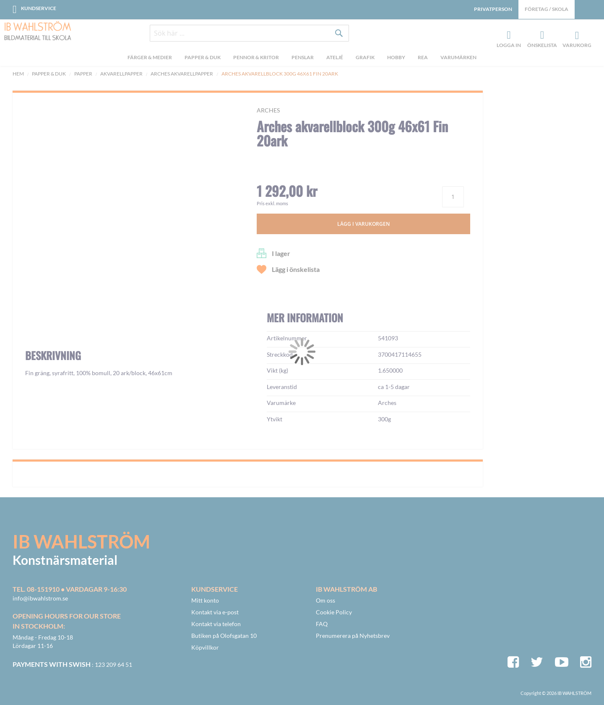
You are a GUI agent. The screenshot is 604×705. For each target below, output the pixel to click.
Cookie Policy (334, 612)
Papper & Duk (49, 73)
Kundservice (38, 8)
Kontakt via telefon (216, 623)
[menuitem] (149, 59)
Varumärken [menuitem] (458, 58)
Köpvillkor (205, 647)
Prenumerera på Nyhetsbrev (353, 635)
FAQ (322, 623)
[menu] (302, 59)
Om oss (325, 600)
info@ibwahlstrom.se (40, 598)
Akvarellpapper (121, 73)
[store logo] (37, 31)
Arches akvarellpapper (182, 73)
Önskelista (541, 36)
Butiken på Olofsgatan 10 (224, 635)
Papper (83, 73)
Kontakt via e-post (215, 612)
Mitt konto (205, 600)
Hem (18, 73)
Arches (268, 110)
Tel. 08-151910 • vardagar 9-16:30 (70, 589)
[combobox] (249, 34)
